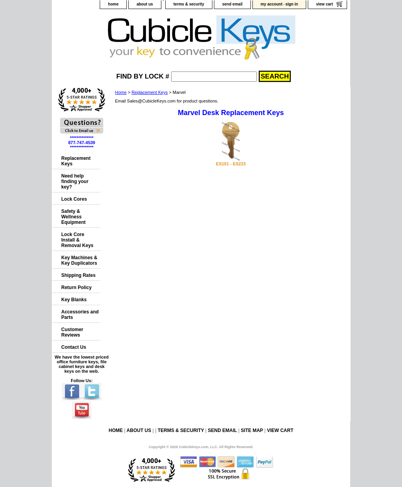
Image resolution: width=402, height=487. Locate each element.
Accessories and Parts (80, 314)
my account (272, 4)
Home (120, 92)
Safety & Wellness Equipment (73, 217)
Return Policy (76, 287)
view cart (324, 4)
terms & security (189, 4)
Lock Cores (74, 199)
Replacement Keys (150, 92)
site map (252, 430)
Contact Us (73, 347)
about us (145, 4)
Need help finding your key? (74, 181)
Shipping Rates (78, 275)
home (113, 4)
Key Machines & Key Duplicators (79, 260)
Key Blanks (74, 299)
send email (232, 4)
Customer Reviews (72, 332)
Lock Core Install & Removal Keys (77, 240)
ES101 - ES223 (231, 163)
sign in (291, 4)
